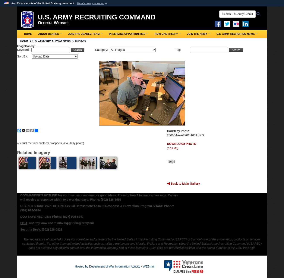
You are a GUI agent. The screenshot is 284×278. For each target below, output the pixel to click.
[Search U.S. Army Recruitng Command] (237, 14)
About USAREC (50, 33)
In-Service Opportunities (128, 33)
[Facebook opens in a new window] (218, 23)
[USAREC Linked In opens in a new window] (246, 23)
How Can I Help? (168, 33)
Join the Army (198, 33)
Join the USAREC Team (85, 33)
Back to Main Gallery (185, 183)
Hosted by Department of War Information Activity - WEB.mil (114, 266)
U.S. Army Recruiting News (237, 33)
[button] (92, 3)
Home (28, 33)
